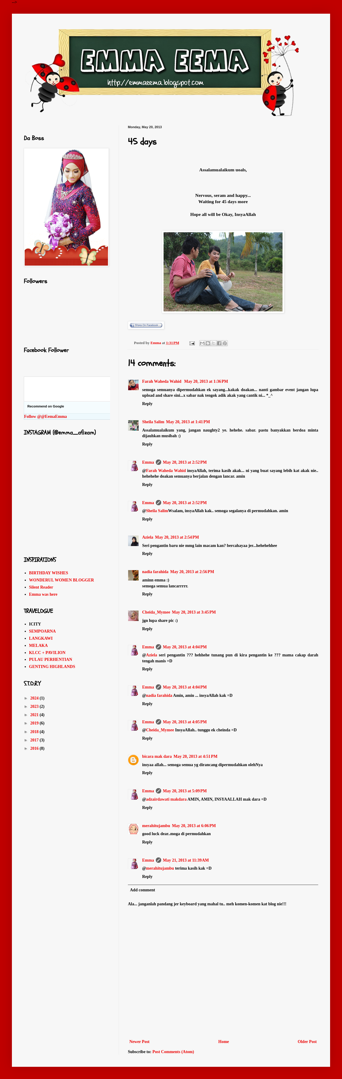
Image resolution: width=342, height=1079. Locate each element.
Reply (147, 404)
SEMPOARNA (42, 631)
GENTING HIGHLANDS (52, 666)
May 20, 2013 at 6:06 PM (194, 826)
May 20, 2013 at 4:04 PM (185, 647)
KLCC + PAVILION (47, 652)
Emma (148, 462)
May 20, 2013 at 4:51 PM (196, 756)
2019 (35, 723)
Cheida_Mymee (156, 612)
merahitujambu (156, 826)
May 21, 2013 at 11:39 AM (186, 860)
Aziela (147, 537)
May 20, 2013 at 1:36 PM (206, 381)
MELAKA (38, 645)
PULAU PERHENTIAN (50, 659)
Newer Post (139, 1041)
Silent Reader (41, 587)
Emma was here (43, 594)
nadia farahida (155, 572)
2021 (35, 715)
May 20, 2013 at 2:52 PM (185, 462)
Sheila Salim (153, 422)
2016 (35, 748)
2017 (35, 740)
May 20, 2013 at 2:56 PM (192, 572)
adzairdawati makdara (166, 799)
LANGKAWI (41, 638)
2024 (35, 698)
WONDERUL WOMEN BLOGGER (61, 580)
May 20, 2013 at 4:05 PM (185, 722)
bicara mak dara (157, 756)
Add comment (142, 890)
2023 (35, 706)
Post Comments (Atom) (173, 1052)
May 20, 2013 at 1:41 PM (188, 422)
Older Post (307, 1041)
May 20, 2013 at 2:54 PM (177, 537)
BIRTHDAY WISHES (48, 573)
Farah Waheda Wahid (162, 381)
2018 (35, 732)
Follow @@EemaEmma (45, 416)
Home (223, 1041)
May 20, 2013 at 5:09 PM (185, 791)
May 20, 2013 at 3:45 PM (194, 612)
